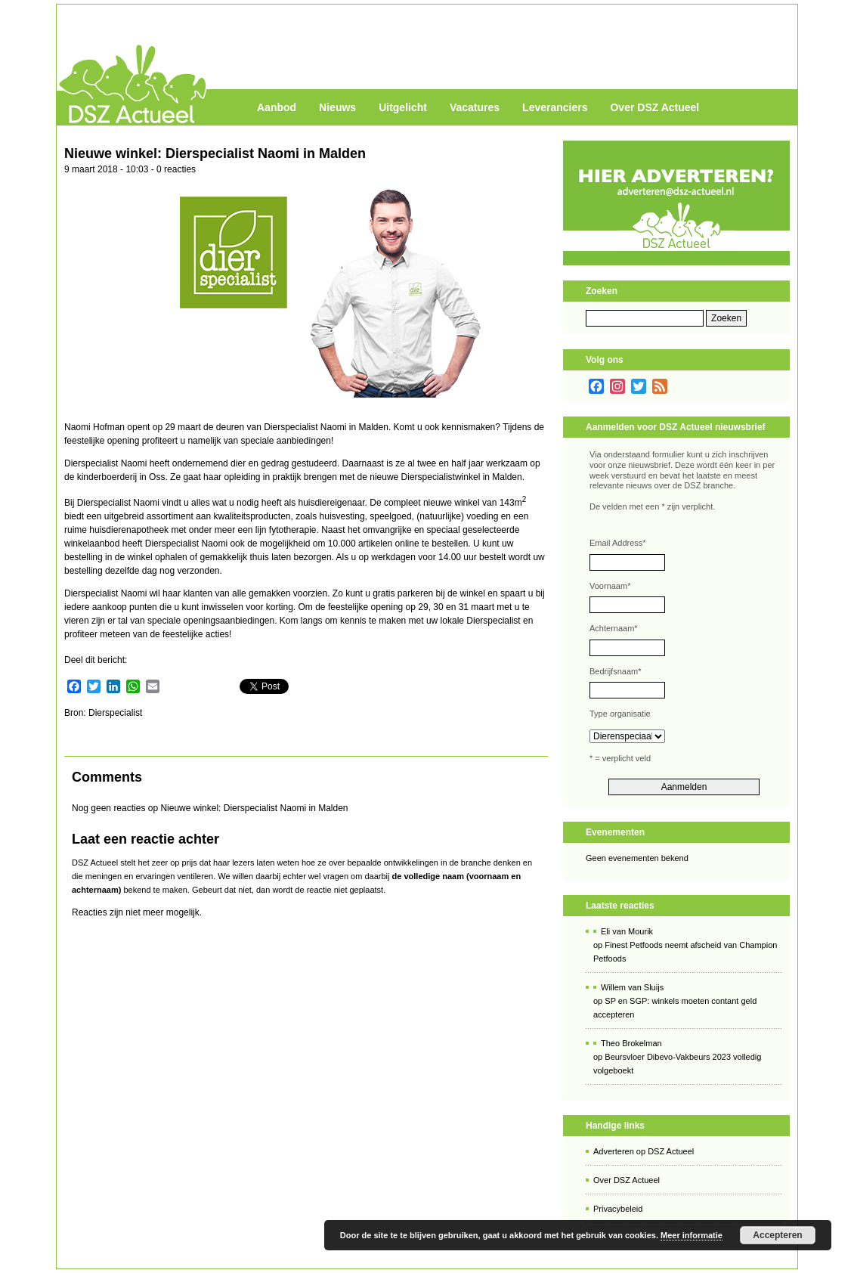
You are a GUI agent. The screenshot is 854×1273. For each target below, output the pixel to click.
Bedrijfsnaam (615, 671)
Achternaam (613, 628)
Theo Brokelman (631, 1043)
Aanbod (276, 107)
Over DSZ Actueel (654, 107)
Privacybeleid (617, 1208)
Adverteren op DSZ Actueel (643, 1151)
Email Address (617, 542)
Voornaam (609, 585)
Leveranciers (554, 107)
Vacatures (475, 107)
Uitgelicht (403, 107)
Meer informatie (691, 1235)
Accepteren (777, 1235)
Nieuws (337, 107)
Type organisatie (620, 713)
